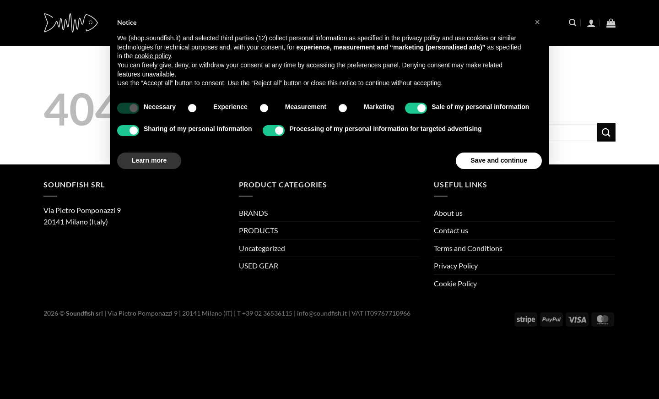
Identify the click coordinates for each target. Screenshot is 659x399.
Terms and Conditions (468, 248)
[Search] (572, 23)
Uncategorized (262, 248)
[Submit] (606, 132)
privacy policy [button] (421, 38)
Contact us (451, 230)
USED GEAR (258, 265)
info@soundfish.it (322, 313)
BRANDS (253, 212)
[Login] (591, 23)
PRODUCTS (258, 230)
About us (448, 212)
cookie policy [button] (153, 56)
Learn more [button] (149, 160)
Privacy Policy (456, 265)
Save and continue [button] (498, 160)
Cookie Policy (455, 283)
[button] (537, 22)
